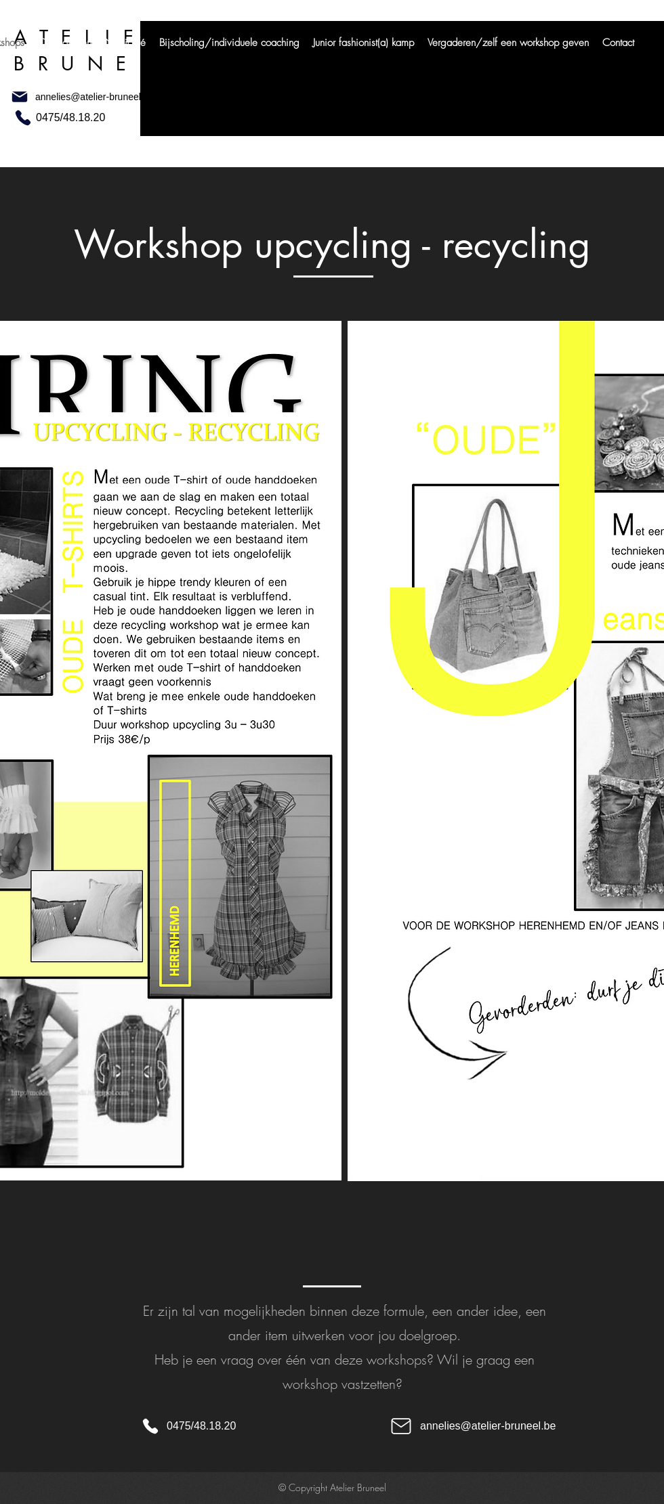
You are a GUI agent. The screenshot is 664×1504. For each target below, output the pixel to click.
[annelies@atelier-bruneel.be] (113, 97)
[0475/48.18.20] (77, 118)
